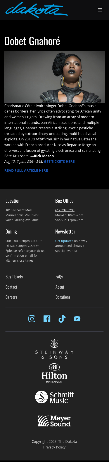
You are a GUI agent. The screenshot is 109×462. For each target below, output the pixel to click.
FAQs (59, 276)
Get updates (64, 241)
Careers (11, 297)
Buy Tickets (14, 276)
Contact (11, 287)
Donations (62, 297)
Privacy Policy (54, 447)
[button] (100, 10)
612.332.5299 (64, 210)
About (59, 287)
